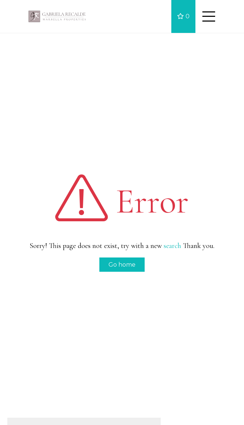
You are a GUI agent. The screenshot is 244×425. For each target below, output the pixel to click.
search (172, 245)
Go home (122, 264)
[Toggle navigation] (208, 16)
